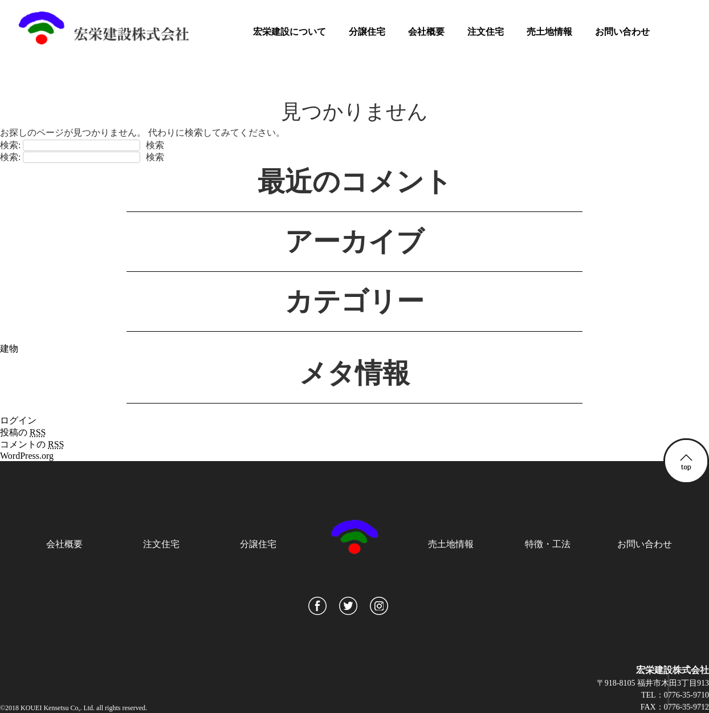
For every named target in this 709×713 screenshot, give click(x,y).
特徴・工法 (548, 544)
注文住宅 (485, 31)
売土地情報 (549, 31)
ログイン (18, 420)
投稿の (23, 432)
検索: (10, 145)
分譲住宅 (367, 31)
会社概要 (426, 31)
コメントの (32, 444)
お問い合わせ (622, 31)
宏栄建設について (289, 31)
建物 (9, 348)
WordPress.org (27, 456)
